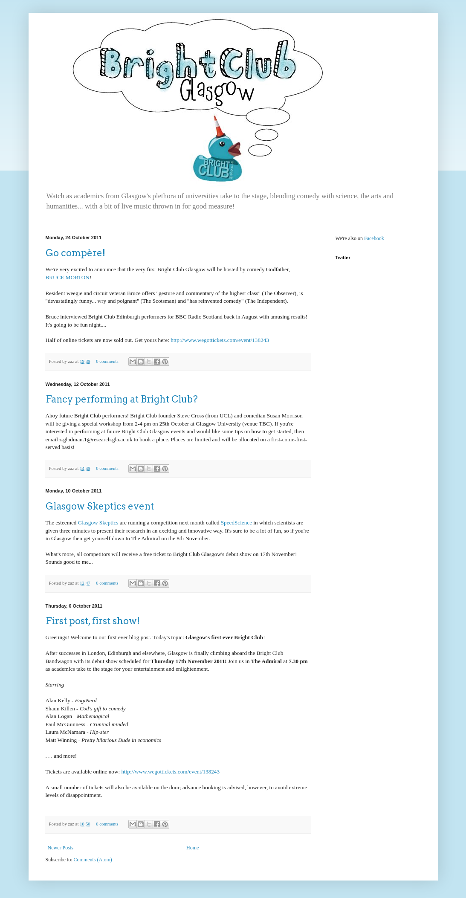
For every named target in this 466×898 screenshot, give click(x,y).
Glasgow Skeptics (98, 522)
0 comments (107, 361)
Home (192, 848)
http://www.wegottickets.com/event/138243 (220, 340)
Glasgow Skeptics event (100, 506)
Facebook (374, 238)
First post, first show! (93, 620)
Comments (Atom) (93, 860)
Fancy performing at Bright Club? (122, 399)
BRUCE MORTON (68, 277)
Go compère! (75, 252)
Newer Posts (60, 848)
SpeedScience (235, 522)
